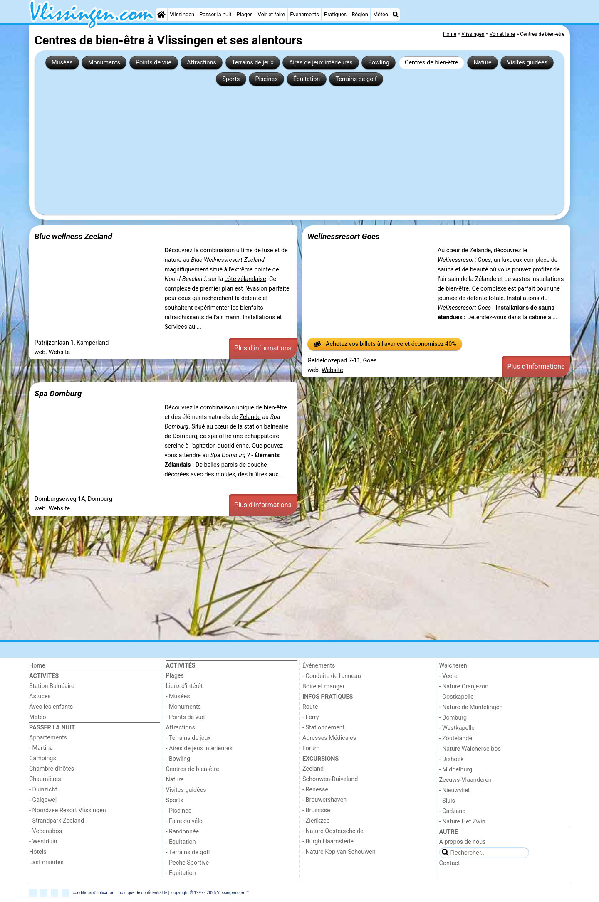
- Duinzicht (43, 789)
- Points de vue (185, 717)
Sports (231, 79)
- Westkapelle (457, 728)
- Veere (448, 676)
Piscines (266, 79)
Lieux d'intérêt (184, 686)
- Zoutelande (456, 738)
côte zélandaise (245, 279)
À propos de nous (462, 841)
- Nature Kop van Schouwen (339, 851)
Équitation (306, 79)
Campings (42, 758)
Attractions (201, 62)
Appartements (48, 737)
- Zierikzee (315, 820)
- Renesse (315, 789)
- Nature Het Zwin (462, 821)
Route (310, 706)
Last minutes (46, 862)
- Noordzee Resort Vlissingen (67, 810)
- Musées (178, 696)
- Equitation (181, 873)
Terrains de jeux (253, 62)
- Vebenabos (45, 831)
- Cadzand (452, 811)
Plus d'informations (263, 348)
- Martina (41, 748)
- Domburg (453, 717)
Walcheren (453, 665)
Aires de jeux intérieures (321, 62)
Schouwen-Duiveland (330, 779)
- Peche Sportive (187, 862)
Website (59, 352)
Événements (304, 14)
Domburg (185, 436)
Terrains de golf (355, 79)
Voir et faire (271, 14)
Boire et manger (323, 686)
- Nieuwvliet (454, 790)
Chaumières (45, 779)
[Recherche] (395, 14)
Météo (380, 14)
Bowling (378, 62)
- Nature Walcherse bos (470, 748)
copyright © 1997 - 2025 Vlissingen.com (208, 892)
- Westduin (43, 841)
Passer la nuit (215, 14)
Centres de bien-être (431, 62)
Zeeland (313, 768)
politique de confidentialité (143, 892)
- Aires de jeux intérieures (199, 748)
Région (359, 14)
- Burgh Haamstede (328, 841)
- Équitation (181, 841)
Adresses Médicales (329, 738)
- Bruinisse (316, 810)
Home (37, 665)
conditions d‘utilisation (93, 892)
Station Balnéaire (51, 686)
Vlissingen (182, 14)
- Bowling (178, 758)
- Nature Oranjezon (464, 686)
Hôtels (38, 851)
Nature (482, 62)
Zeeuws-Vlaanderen (465, 780)
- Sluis (447, 800)
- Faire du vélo (184, 821)
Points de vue (153, 62)
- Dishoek (451, 759)
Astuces (40, 696)
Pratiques (335, 14)
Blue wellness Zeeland (73, 236)
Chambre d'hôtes (51, 768)
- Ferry (310, 717)
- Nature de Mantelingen (471, 707)
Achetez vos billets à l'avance (385, 344)
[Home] (161, 14)
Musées (62, 62)
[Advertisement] (299, 147)
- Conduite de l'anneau (331, 676)
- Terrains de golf (188, 852)
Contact (449, 863)
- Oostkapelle (456, 696)
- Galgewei (43, 799)
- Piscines (179, 810)
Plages (245, 14)
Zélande (480, 250)
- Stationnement (323, 727)
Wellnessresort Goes (343, 236)
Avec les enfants (51, 706)
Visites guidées (527, 62)
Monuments (104, 62)
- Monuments (183, 706)
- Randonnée (182, 831)
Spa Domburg (58, 393)
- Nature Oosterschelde (333, 831)
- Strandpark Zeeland (56, 820)
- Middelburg (456, 769)
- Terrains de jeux (188, 738)
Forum (310, 748)
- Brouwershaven (324, 799)
